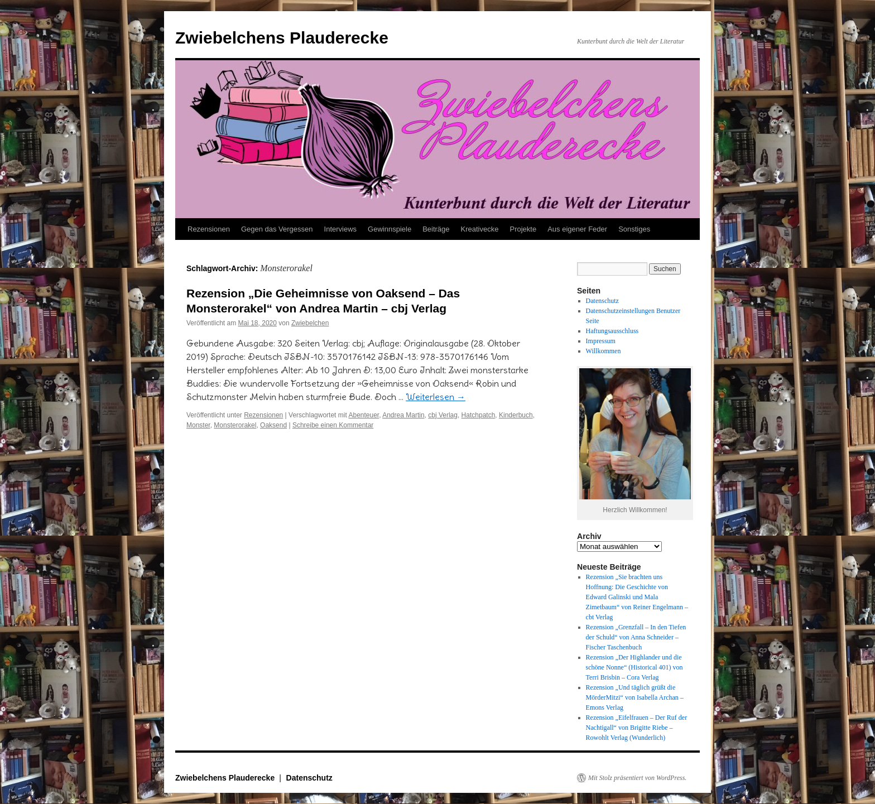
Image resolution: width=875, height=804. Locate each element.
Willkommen (603, 351)
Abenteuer (363, 415)
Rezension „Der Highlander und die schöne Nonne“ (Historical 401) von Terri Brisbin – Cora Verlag (634, 667)
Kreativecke (480, 229)
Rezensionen (209, 229)
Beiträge (435, 229)
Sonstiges (634, 229)
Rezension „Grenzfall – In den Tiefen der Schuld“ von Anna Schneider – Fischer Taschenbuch (636, 637)
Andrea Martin (403, 415)
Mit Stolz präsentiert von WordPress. (637, 778)
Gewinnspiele (389, 229)
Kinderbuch (516, 415)
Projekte (522, 229)
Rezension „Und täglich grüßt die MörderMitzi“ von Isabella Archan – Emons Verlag (635, 697)
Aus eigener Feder (577, 229)
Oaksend (273, 425)
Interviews (340, 229)
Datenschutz (602, 301)
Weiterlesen (435, 396)
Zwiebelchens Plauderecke (281, 37)
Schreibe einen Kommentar (332, 425)
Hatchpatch (478, 415)
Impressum (601, 341)
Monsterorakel (235, 425)
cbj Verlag (443, 415)
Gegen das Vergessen (277, 229)
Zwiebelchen (310, 323)
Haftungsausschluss (612, 331)
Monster (198, 425)
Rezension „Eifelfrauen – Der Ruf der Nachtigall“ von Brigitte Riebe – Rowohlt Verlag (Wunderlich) (637, 728)
